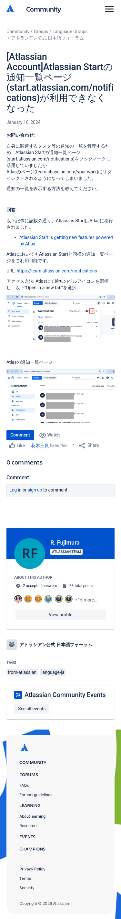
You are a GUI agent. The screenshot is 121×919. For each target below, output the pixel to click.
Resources (28, 825)
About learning (32, 816)
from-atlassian (22, 672)
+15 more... (86, 599)
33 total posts (81, 586)
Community (43, 9)
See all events (31, 708)
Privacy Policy (32, 869)
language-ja (52, 672)
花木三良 (40, 445)
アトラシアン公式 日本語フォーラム (47, 38)
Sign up (35, 489)
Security (27, 887)
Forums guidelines (35, 794)
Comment (20, 434)
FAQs (24, 785)
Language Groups (70, 31)
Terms (25, 878)
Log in (15, 489)
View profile (60, 614)
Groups (41, 31)
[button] (60, 319)
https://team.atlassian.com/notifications (57, 270)
